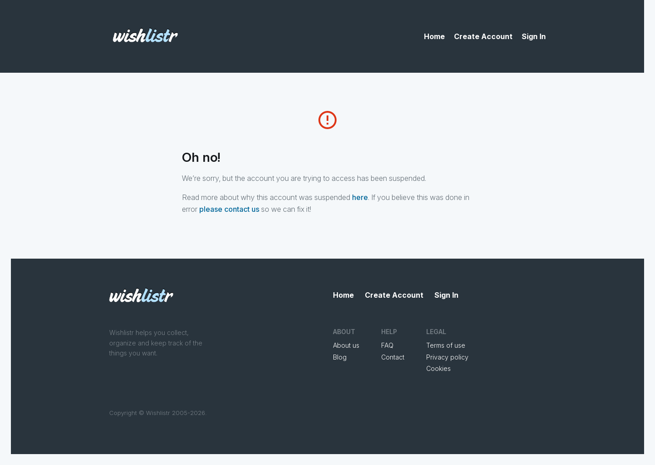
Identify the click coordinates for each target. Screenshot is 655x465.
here (360, 197)
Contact (392, 357)
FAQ (387, 345)
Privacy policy (447, 357)
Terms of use (445, 345)
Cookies (438, 368)
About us (346, 345)
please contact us (229, 209)
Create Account (483, 36)
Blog (340, 357)
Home (434, 36)
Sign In (534, 36)
